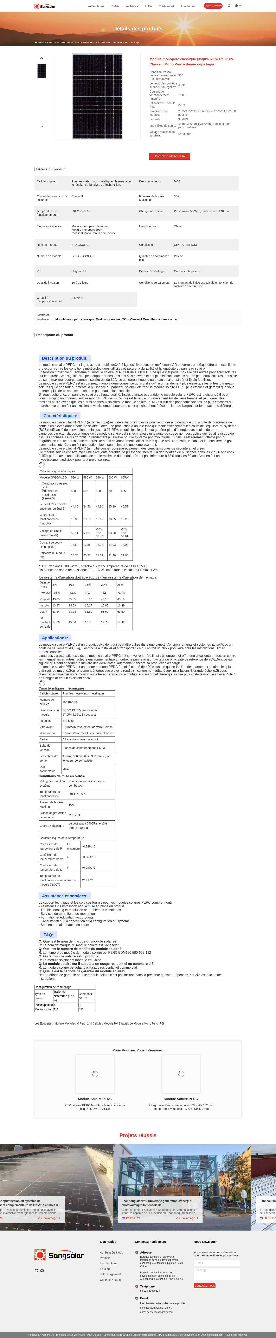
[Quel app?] (36, 1271)
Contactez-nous (110, 1279)
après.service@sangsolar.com (156, 1312)
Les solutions (108, 1263)
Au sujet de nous (111, 1252)
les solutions (132, 6)
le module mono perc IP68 (147, 1023)
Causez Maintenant (213, 6)
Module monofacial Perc (69, 1023)
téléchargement (166, 6)
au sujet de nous (96, 6)
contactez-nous (188, 6)
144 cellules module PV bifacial (107, 1023)
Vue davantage (63, 1218)
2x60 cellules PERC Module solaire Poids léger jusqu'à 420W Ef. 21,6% (95, 1107)
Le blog (105, 1268)
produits (115, 6)
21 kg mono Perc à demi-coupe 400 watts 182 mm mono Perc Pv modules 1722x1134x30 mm (181, 1107)
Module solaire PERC (95, 1099)
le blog (148, 6)
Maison (41, 42)
